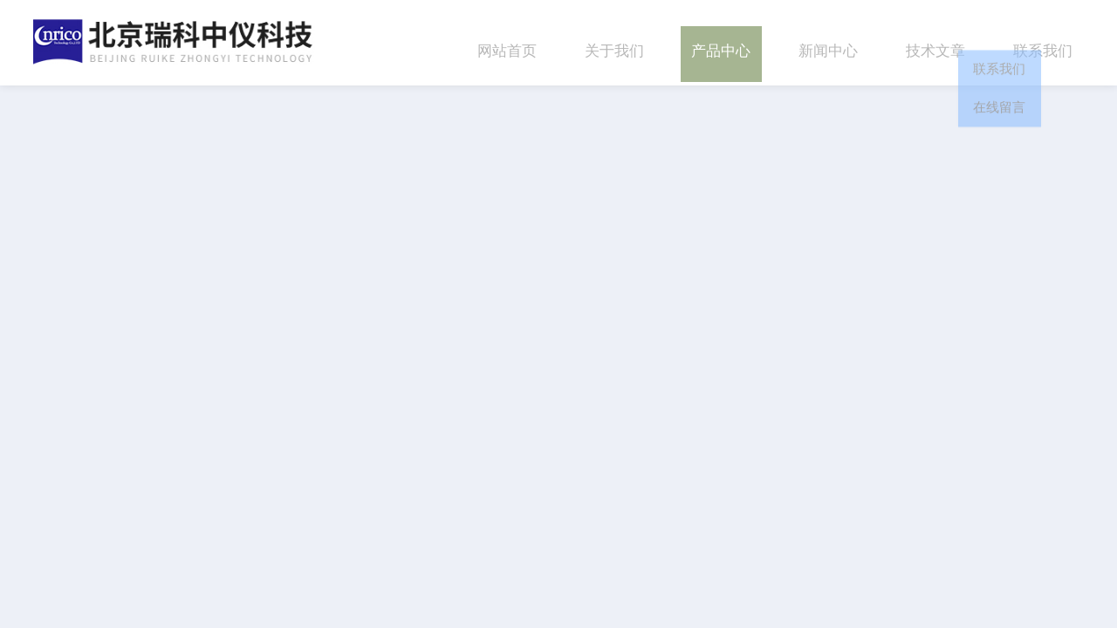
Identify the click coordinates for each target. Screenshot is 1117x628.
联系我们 (1043, 42)
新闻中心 (828, 42)
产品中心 (721, 42)
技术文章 (935, 42)
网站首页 (507, 42)
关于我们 (614, 42)
